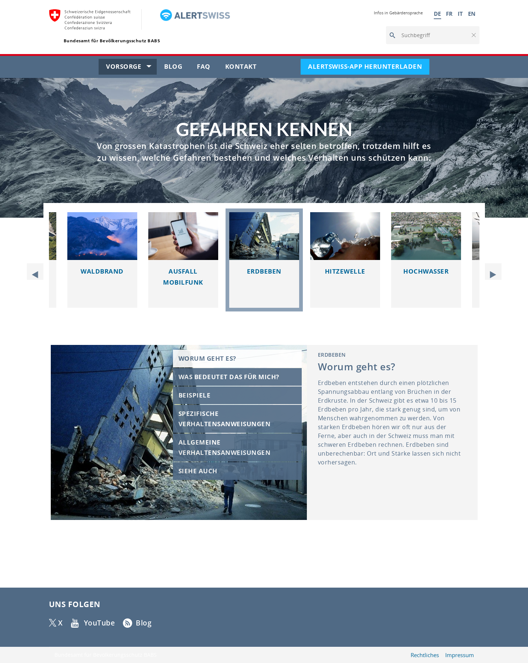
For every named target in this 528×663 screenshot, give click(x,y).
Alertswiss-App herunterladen (368, 68)
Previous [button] (38, 271)
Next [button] (490, 271)
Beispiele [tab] (194, 395)
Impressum (459, 655)
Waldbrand (102, 271)
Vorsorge (131, 68)
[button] (473, 35)
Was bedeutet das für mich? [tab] (228, 377)
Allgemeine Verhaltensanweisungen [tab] (224, 447)
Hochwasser (426, 271)
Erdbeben (264, 271)
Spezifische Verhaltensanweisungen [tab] (224, 418)
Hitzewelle (345, 271)
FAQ (207, 68)
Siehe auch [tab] (197, 471)
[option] (264, 259)
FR (449, 13)
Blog (176, 68)
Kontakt (244, 68)
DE (437, 13)
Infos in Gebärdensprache (398, 12)
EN (472, 13)
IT (460, 13)
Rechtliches (425, 655)
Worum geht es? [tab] (207, 358)
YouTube (99, 623)
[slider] (264, 271)
